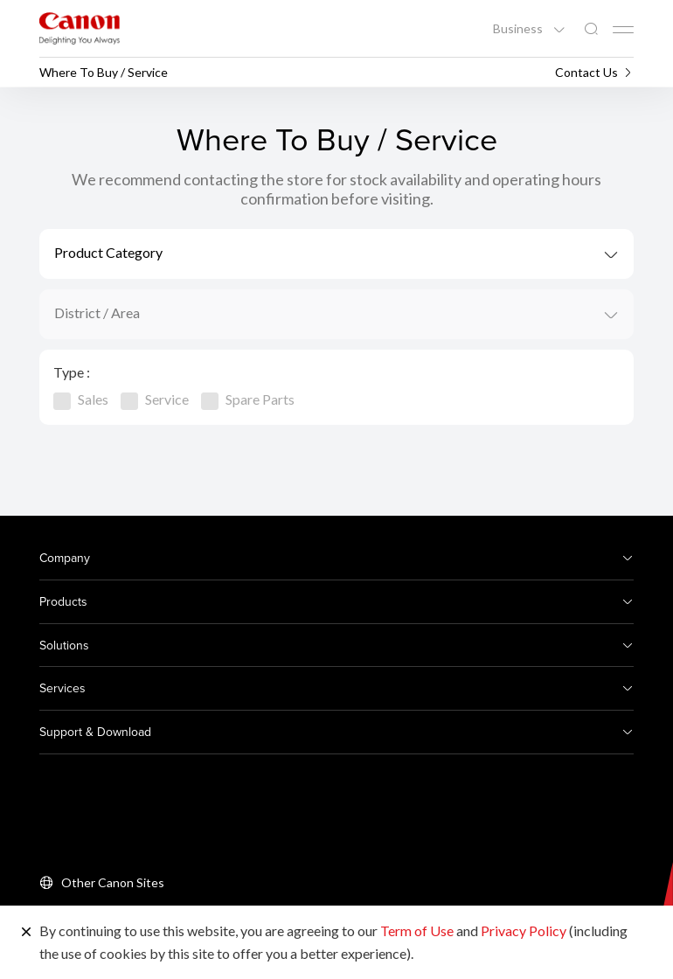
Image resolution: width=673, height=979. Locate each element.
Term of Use (417, 930)
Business (519, 29)
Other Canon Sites (112, 882)
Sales (80, 399)
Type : (71, 372)
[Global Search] (591, 29)
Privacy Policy (523, 930)
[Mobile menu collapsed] (623, 29)
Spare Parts (248, 399)
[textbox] (336, 254)
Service (155, 399)
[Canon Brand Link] (79, 28)
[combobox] (336, 254)
